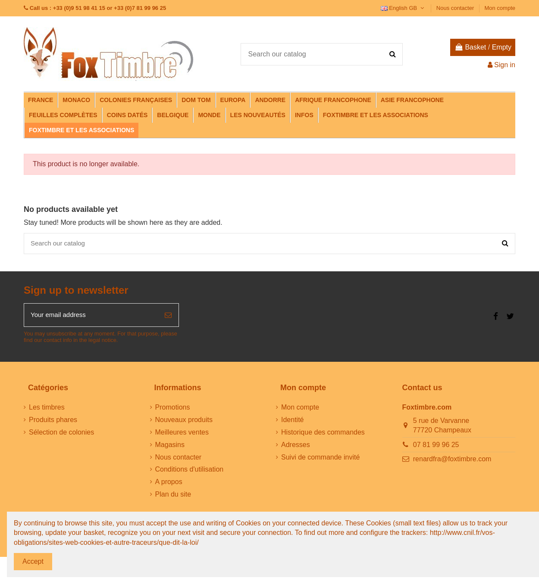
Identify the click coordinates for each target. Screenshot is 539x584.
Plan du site (173, 497)
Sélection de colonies (61, 435)
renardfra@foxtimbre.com (452, 462)
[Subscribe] (168, 317)
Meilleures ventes (182, 435)
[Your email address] (91, 317)
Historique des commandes (323, 435)
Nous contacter (456, 8)
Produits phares (53, 422)
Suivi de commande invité (320, 459)
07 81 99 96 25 (436, 447)
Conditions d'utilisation (189, 472)
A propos (168, 484)
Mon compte (499, 8)
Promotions (172, 410)
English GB (403, 8)
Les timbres (47, 410)
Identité (292, 422)
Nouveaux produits (184, 422)
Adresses (295, 447)
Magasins (170, 447)
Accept (33, 561)
